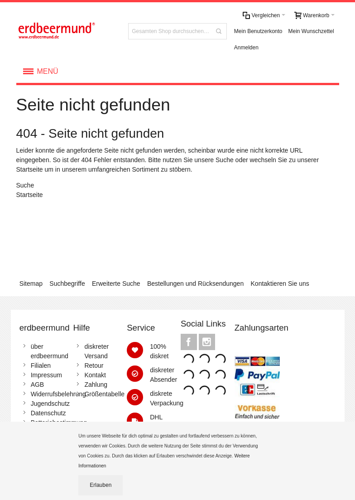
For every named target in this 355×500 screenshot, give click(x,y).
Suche (225, 159)
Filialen (41, 365)
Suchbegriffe (67, 283)
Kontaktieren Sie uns (280, 283)
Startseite (29, 169)
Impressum (46, 375)
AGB (37, 384)
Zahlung (95, 384)
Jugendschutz (50, 403)
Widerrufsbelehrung (58, 394)
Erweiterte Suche (116, 283)
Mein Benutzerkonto (258, 31)
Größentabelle (104, 394)
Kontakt (95, 375)
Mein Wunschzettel (311, 31)
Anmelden (246, 47)
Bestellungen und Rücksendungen (195, 283)
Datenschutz (48, 413)
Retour (93, 365)
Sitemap (31, 283)
